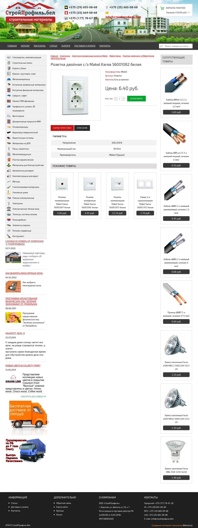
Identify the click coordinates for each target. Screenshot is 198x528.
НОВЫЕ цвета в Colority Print (23, 365)
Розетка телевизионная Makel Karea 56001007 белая (62, 202)
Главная (12, 45)
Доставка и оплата (84, 45)
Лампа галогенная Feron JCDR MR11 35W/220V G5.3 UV (176, 365)
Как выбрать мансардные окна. (24, 273)
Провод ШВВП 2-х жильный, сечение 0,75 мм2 (176, 314)
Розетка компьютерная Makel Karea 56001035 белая (117, 202)
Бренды (60, 510)
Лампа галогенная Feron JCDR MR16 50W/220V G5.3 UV (176, 419)
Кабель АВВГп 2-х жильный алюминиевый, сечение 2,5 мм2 (176, 209)
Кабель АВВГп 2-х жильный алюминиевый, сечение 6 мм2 (176, 263)
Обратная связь (63, 503)
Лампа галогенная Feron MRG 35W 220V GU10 (176, 470)
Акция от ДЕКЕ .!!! (15, 333)
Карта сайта (62, 507)
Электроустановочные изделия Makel (90, 56)
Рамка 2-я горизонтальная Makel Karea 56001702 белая (145, 202)
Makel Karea (115, 56)
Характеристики (62, 128)
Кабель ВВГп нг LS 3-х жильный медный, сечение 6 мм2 (176, 156)
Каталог (25, 45)
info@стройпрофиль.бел (123, 17)
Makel (124, 71)
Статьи (53, 45)
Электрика (65, 56)
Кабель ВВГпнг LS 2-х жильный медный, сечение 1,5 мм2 (176, 103)
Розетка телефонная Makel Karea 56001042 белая (90, 202)
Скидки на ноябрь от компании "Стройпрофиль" (24, 242)
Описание (82, 128)
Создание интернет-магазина (167, 525)
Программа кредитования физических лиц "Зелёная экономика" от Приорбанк (21, 301)
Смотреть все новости (33, 396)
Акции (59, 514)
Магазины (40, 45)
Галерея (65, 45)
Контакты (104, 45)
